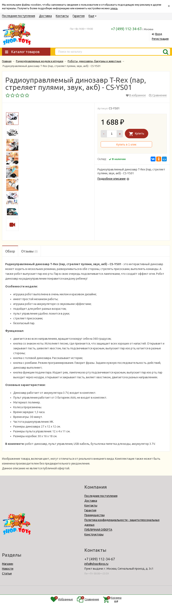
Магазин (7, 563)
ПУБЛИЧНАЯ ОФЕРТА (98, 529)
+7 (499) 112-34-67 (126, 29)
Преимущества (94, 515)
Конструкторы (94, 534)
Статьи (7, 573)
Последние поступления (18, 15)
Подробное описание (111, 178)
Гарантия (79, 15)
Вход (158, 34)
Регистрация (160, 38)
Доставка (45, 15)
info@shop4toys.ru (96, 563)
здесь (114, 8)
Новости (7, 568)
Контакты (62, 15)
